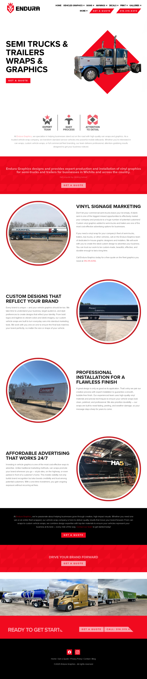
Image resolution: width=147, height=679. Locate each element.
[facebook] (69, 652)
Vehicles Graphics (73, 5)
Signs (90, 5)
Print (124, 5)
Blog (94, 658)
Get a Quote (102, 11)
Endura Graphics (23, 516)
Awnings (101, 5)
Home (58, 5)
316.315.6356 (90, 260)
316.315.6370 (128, 11)
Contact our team (84, 526)
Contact (87, 658)
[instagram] (77, 652)
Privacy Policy (76, 658)
